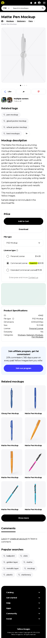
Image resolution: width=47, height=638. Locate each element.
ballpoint (9, 556)
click (23, 556)
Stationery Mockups (34, 335)
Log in (4, 538)
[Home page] (2, 21)
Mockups (21, 335)
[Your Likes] (35, 2)
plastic (8, 575)
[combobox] (29, 8)
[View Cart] (31, 2)
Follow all (17, 101)
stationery (24, 575)
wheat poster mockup (15, 127)
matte (27, 562)
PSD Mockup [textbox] (12, 243)
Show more (23, 518)
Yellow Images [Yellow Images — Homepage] (23, 629)
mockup (29, 568)
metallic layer (11, 568)
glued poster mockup (14, 121)
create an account (18, 538)
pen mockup (10, 115)
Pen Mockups (37, 337)
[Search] (42, 8)
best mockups (11, 133)
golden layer (10, 562)
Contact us (33, 277)
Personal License (36, 328)
